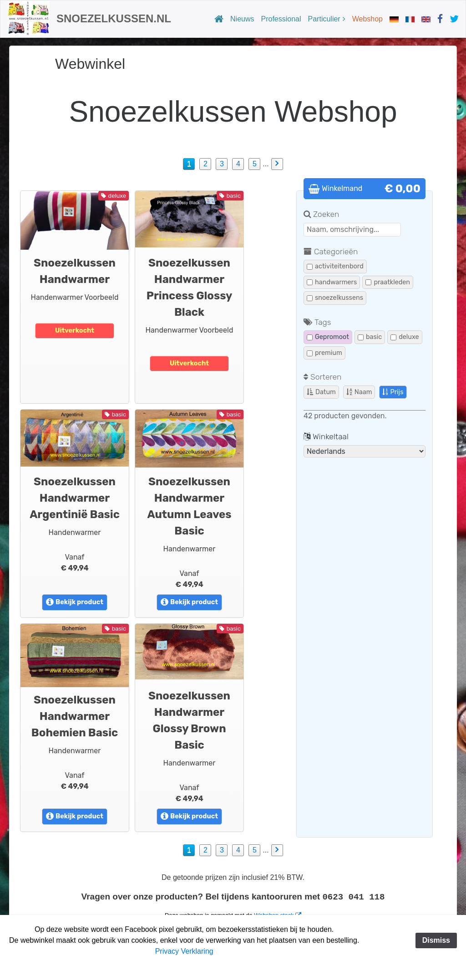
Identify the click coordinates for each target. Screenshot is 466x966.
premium (324, 353)
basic (370, 337)
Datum (321, 392)
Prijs (392, 392)
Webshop (367, 19)
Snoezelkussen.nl (113, 18)
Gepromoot (328, 337)
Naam (359, 392)
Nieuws (242, 19)
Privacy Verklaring (184, 951)
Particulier (324, 19)
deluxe (404, 337)
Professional (281, 19)
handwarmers (332, 282)
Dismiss (436, 940)
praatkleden (387, 282)
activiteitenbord (335, 266)
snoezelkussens (335, 298)
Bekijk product (74, 602)
